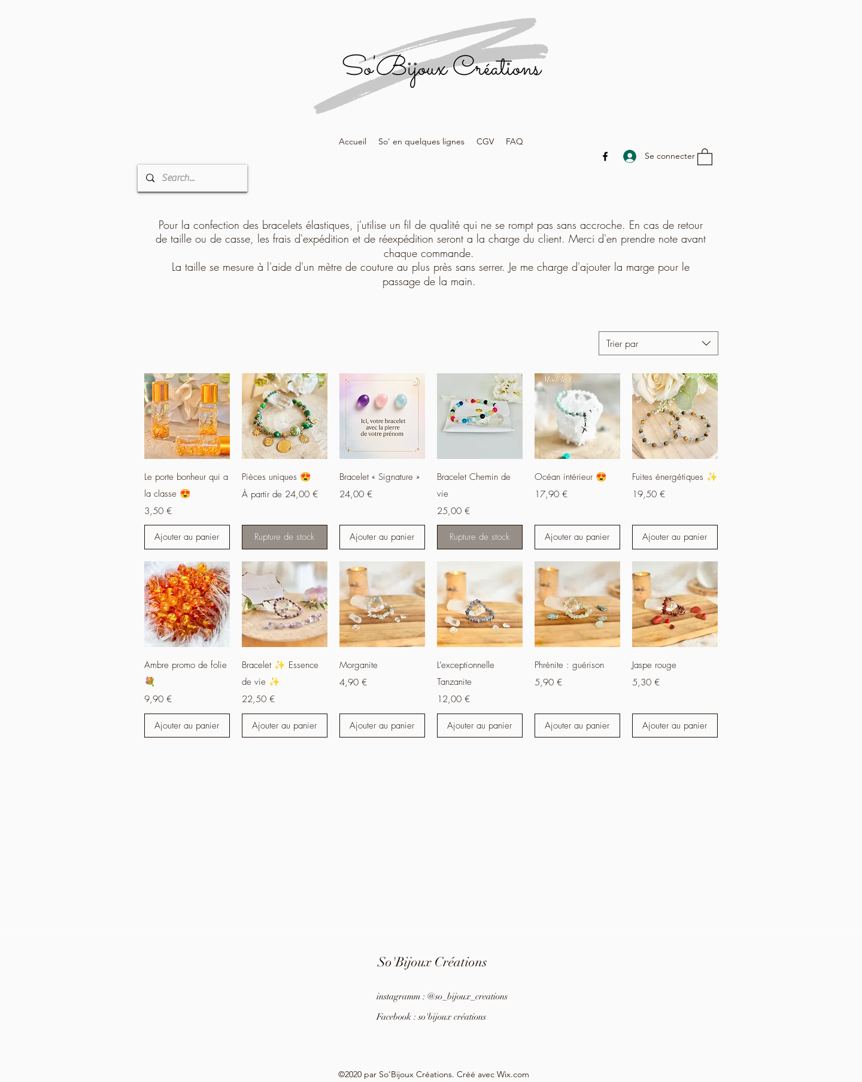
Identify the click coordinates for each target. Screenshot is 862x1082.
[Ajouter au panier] (187, 537)
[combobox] (658, 343)
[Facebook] (605, 156)
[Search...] (192, 178)
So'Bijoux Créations (432, 962)
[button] (704, 156)
